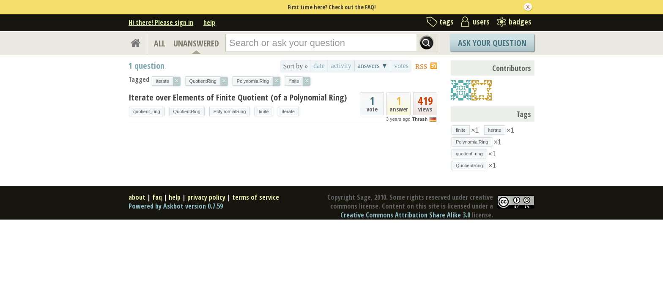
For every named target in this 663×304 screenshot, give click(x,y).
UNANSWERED (196, 43)
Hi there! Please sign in (161, 22)
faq (157, 197)
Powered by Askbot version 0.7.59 (176, 206)
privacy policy (206, 197)
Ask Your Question (492, 43)
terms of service (255, 197)
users (481, 21)
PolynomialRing (230, 111)
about (137, 197)
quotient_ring (146, 111)
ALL (159, 43)
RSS (421, 66)
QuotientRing (186, 111)
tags (446, 21)
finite (263, 111)
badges (520, 21)
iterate (288, 111)
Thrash (419, 119)
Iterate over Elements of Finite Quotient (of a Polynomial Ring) (238, 97)
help (209, 22)
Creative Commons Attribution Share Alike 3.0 (405, 215)
